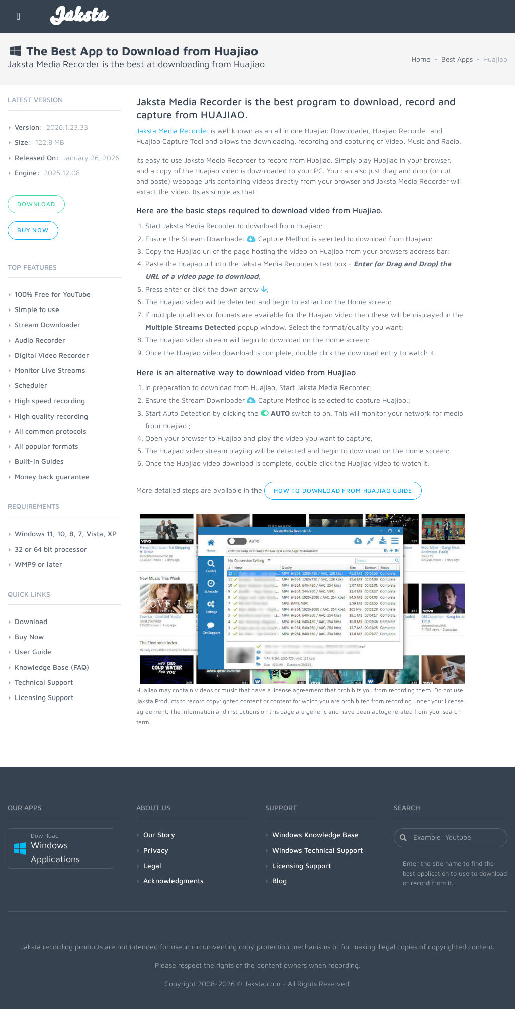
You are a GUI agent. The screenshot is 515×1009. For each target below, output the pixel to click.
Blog (279, 880)
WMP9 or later (38, 564)
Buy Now (33, 230)
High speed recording (50, 400)
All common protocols (51, 431)
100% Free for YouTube (53, 294)
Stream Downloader (47, 324)
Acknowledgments (173, 880)
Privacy (155, 850)
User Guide (33, 651)
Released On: (37, 157)
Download (36, 204)
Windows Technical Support (317, 850)
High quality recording (51, 416)
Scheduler (31, 385)
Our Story (159, 834)
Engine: (27, 172)
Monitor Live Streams (50, 370)
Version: (28, 127)
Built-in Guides (39, 461)
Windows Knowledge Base (315, 834)
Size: (23, 142)
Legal (152, 865)
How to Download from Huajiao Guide (343, 490)
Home (421, 59)
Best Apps (457, 59)
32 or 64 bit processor (51, 549)
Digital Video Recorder (52, 355)
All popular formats (46, 446)
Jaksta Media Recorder (172, 130)
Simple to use (37, 309)
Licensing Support (44, 697)
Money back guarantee (52, 476)
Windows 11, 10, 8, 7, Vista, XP (66, 533)
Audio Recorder (40, 340)
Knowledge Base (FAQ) (52, 667)
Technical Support (44, 682)
